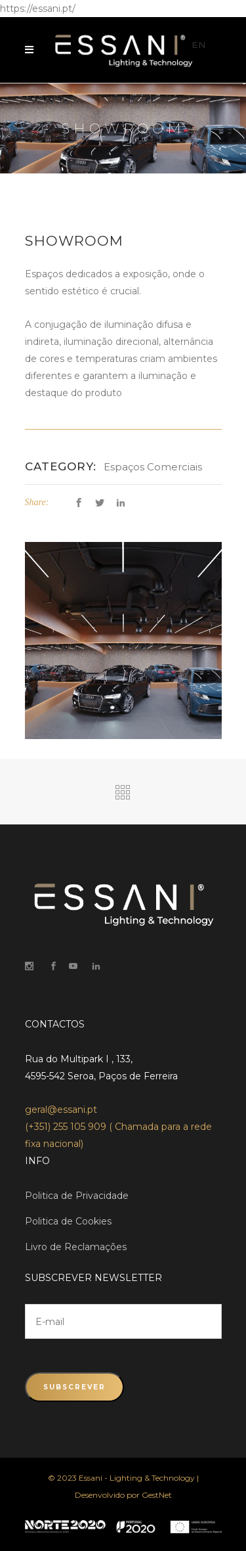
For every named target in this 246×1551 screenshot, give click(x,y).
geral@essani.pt (61, 1109)
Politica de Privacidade (77, 1196)
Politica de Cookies (68, 1221)
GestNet (157, 1495)
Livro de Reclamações (76, 1247)
